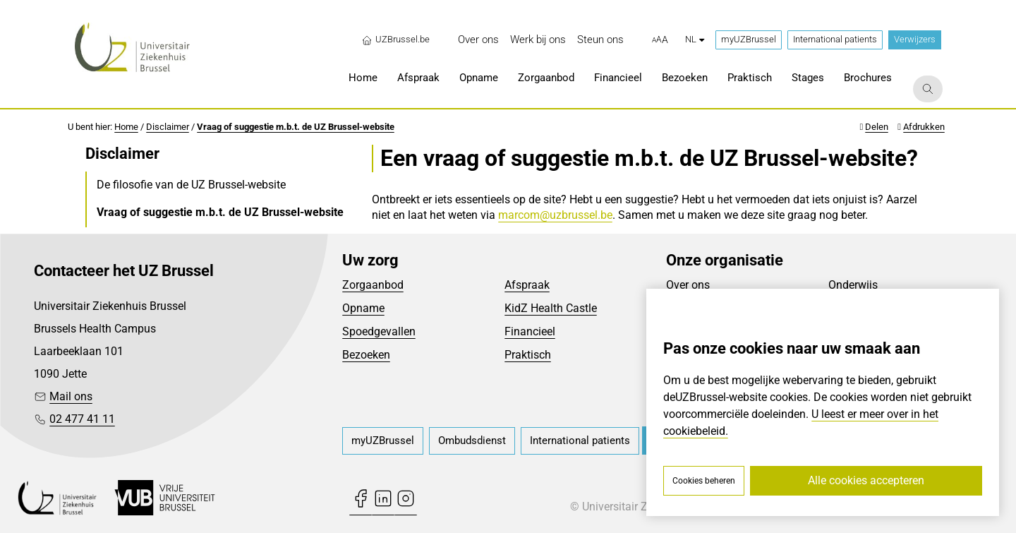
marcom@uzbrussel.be (555, 215)
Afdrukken (924, 126)
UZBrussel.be (395, 39)
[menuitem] (478, 40)
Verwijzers (915, 39)
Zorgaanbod (373, 285)
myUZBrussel (748, 39)
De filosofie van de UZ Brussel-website (191, 184)
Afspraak (527, 285)
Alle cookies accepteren (866, 480)
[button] (660, 40)
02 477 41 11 (82, 419)
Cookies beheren (703, 481)
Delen (876, 126)
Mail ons (70, 396)
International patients (835, 39)
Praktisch (527, 354)
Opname (363, 308)
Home (126, 126)
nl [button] (694, 39)
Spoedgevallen (379, 331)
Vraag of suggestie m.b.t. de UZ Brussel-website (295, 126)
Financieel (529, 331)
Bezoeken (366, 354)
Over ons (688, 285)
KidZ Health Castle (550, 308)
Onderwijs (853, 285)
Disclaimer (167, 126)
